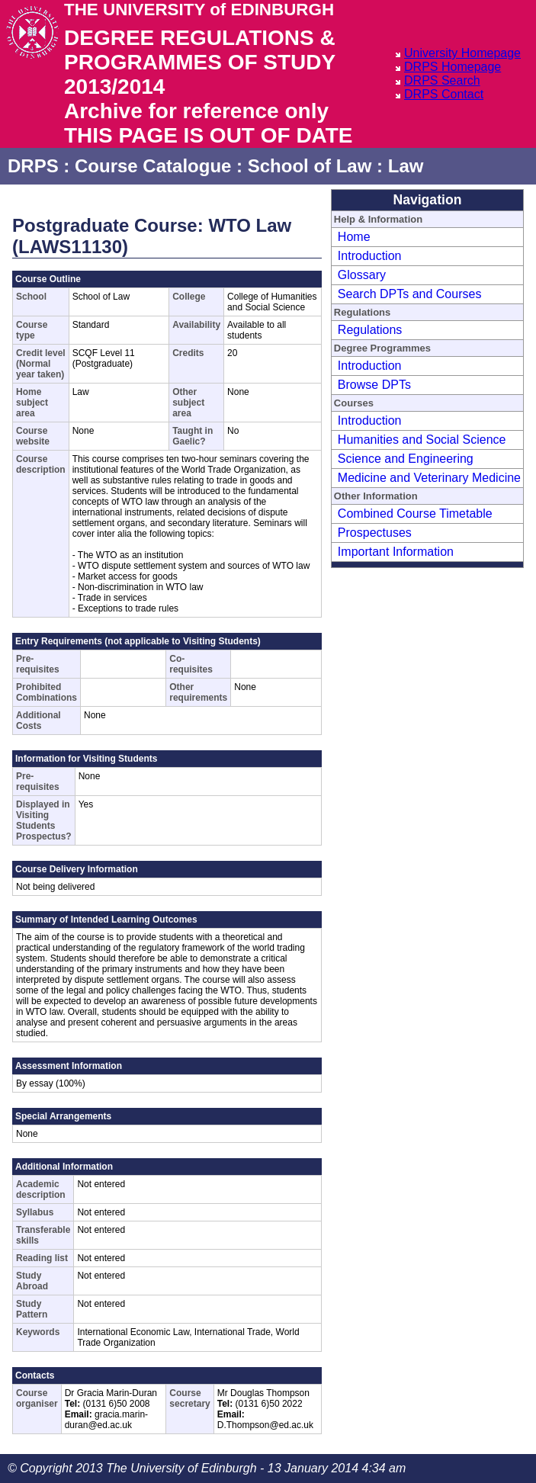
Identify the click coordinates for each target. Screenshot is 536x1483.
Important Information (396, 551)
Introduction (370, 255)
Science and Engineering (405, 458)
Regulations (370, 329)
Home (354, 236)
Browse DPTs (374, 384)
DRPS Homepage (452, 66)
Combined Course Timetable (415, 513)
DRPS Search (442, 80)
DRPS (33, 166)
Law (406, 166)
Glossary (362, 274)
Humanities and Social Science (422, 439)
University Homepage (462, 53)
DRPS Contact (443, 94)
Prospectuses (375, 532)
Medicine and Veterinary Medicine (429, 477)
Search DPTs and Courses (410, 293)
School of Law (310, 166)
